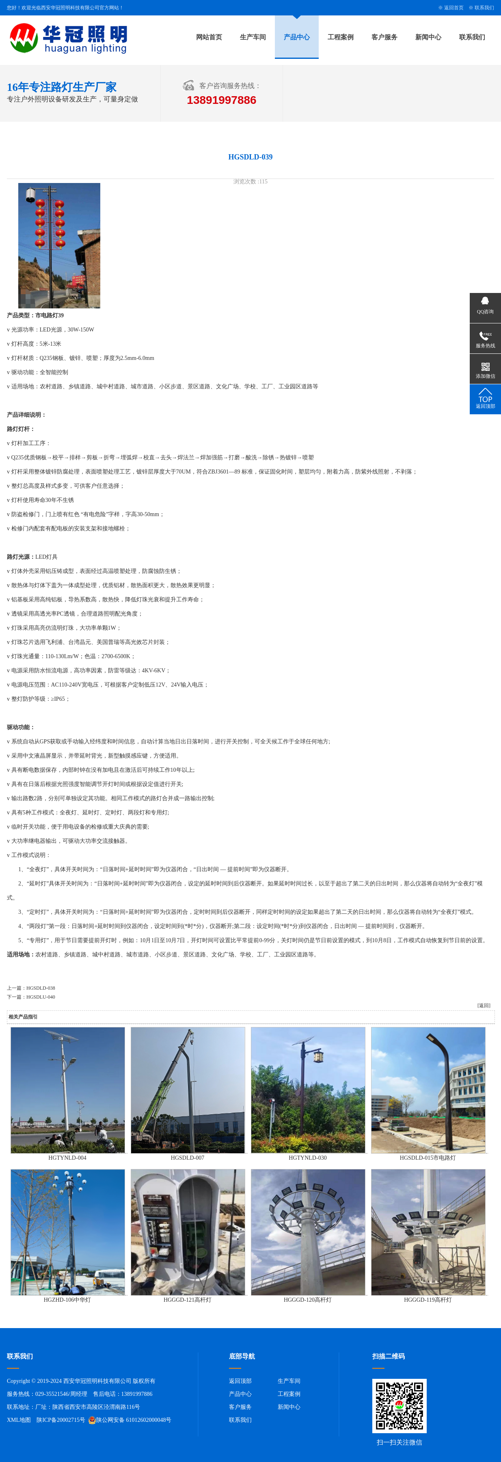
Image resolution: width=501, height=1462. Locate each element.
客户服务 (384, 37)
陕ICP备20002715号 (61, 1420)
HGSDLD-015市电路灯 (428, 1158)
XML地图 (19, 1420)
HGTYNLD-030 (307, 1158)
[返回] (483, 1005)
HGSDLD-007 (187, 1158)
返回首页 (454, 8)
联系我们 (484, 8)
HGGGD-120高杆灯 (308, 1300)
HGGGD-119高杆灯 (428, 1300)
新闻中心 (428, 37)
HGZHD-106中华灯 (67, 1300)
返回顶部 (240, 1381)
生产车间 (253, 37)
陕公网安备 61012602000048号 (130, 1420)
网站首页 (209, 37)
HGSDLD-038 (40, 988)
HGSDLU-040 (40, 997)
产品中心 (297, 37)
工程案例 (341, 37)
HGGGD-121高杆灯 (188, 1300)
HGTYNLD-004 (67, 1158)
